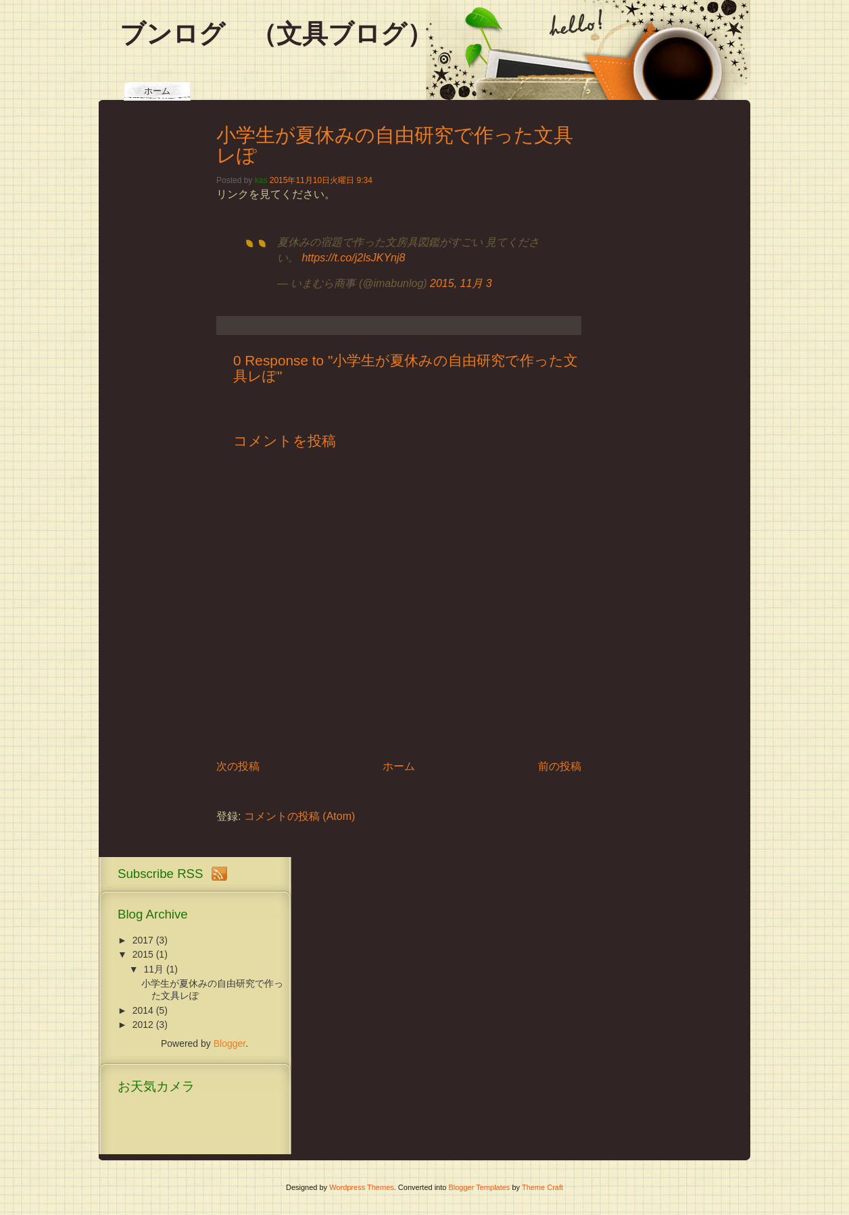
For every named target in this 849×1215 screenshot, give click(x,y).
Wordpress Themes (361, 1187)
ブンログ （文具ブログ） (276, 34)
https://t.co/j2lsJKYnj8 (353, 257)
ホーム (157, 91)
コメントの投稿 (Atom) (299, 816)
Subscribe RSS (160, 874)
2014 (142, 1010)
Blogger (229, 1043)
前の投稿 (559, 766)
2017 (142, 940)
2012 (142, 1024)
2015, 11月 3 (461, 283)
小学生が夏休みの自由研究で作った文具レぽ (394, 145)
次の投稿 (238, 766)
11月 (153, 969)
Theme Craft (542, 1187)
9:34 (364, 180)
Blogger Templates (479, 1187)
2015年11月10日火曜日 (312, 180)
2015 (142, 954)
